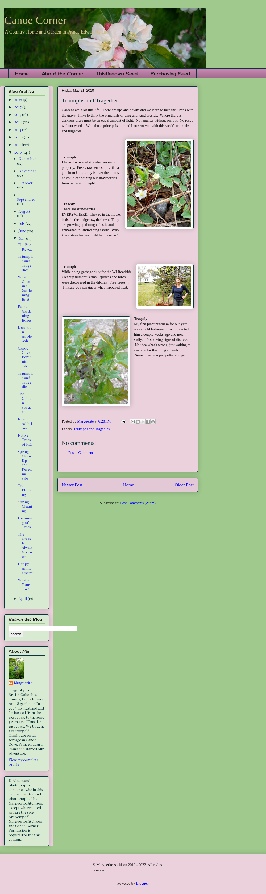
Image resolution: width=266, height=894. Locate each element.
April (23, 598)
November (27, 171)
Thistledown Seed (117, 73)
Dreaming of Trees (25, 523)
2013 (18, 130)
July (22, 223)
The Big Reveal (25, 247)
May (22, 238)
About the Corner (62, 73)
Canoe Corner (35, 20)
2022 (18, 99)
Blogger (142, 883)
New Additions (25, 423)
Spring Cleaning (25, 506)
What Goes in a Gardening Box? (25, 288)
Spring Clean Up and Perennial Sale (25, 465)
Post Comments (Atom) (138, 503)
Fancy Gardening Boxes (25, 313)
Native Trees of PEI (25, 440)
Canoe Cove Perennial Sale (25, 357)
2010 (18, 152)
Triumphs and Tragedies (91, 429)
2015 (18, 114)
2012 (18, 137)
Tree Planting (24, 490)
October (25, 183)
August (24, 211)
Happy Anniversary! (25, 568)
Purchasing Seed (170, 73)
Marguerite (23, 683)
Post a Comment (80, 453)
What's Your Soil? (24, 585)
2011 (18, 144)
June (23, 231)
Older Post (184, 484)
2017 (18, 107)
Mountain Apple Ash (25, 334)
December (27, 159)
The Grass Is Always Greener (25, 545)
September (26, 199)
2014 (18, 122)
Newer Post (72, 484)
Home (22, 73)
